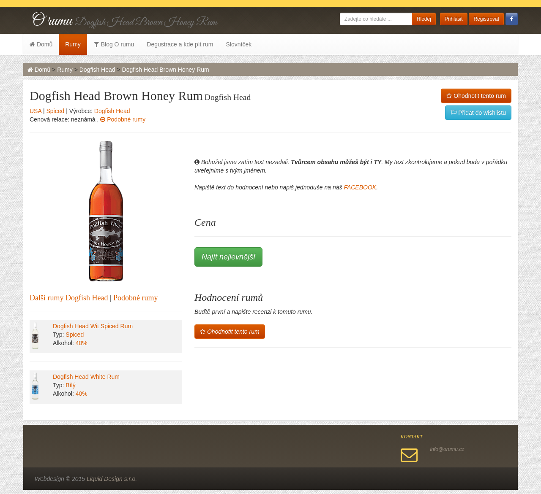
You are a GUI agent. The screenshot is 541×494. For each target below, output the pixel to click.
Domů (41, 44)
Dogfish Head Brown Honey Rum (165, 69)
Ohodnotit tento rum (476, 95)
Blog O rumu (113, 44)
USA (35, 111)
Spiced (55, 111)
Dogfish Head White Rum (86, 376)
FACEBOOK (360, 187)
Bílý (70, 385)
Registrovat (486, 19)
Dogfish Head (97, 69)
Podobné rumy (122, 119)
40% (81, 343)
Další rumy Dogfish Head (69, 298)
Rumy (73, 44)
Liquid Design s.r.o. (112, 478)
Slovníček (238, 44)
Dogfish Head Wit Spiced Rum (93, 326)
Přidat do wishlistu (478, 112)
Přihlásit (454, 19)
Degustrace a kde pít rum (180, 44)
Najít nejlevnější (228, 257)
